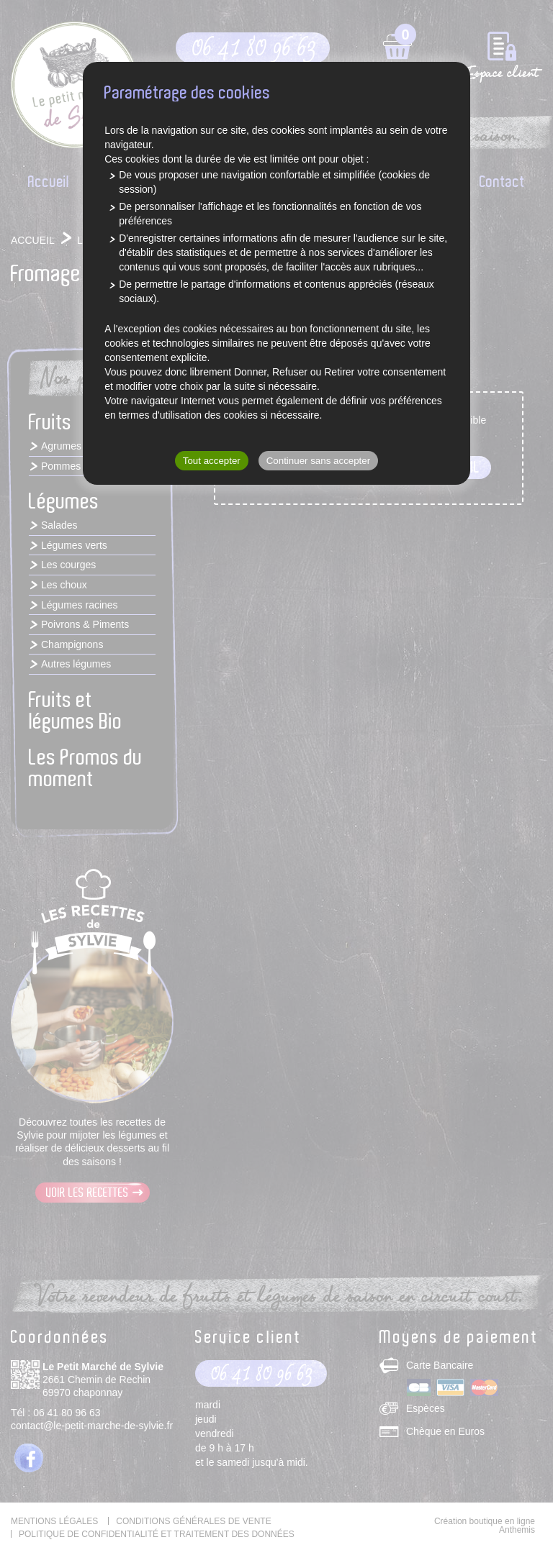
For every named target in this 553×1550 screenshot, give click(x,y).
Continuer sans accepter (318, 460)
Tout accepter (211, 460)
